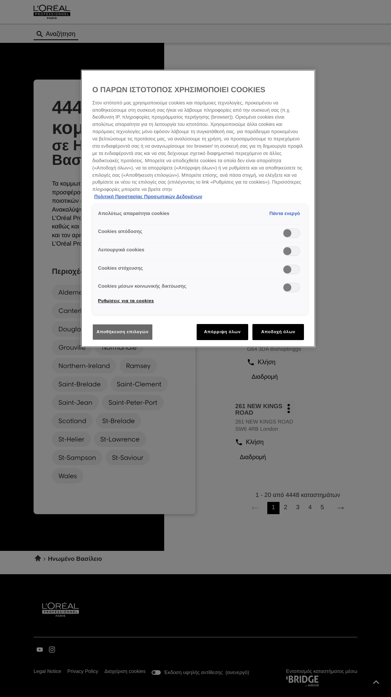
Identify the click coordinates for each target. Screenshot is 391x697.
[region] (198, 208)
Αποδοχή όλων (278, 331)
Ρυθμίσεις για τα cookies (126, 300)
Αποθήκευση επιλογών (123, 331)
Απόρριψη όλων (222, 331)
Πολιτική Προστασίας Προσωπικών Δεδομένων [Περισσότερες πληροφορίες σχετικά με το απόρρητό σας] (148, 196)
